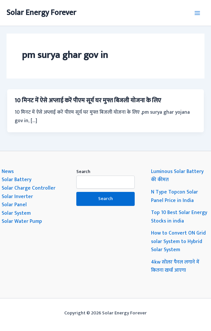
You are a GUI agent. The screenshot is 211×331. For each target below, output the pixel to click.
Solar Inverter (17, 196)
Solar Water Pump (22, 221)
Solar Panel (14, 204)
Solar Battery (16, 179)
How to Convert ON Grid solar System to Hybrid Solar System (178, 241)
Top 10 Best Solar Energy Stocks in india (179, 216)
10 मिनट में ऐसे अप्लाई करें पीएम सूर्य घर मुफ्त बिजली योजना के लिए (88, 100)
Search (83, 171)
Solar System (16, 213)
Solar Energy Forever (41, 12)
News (8, 171)
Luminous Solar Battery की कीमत (177, 175)
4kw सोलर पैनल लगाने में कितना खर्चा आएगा (175, 266)
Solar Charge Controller (28, 188)
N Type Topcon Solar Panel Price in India (174, 196)
